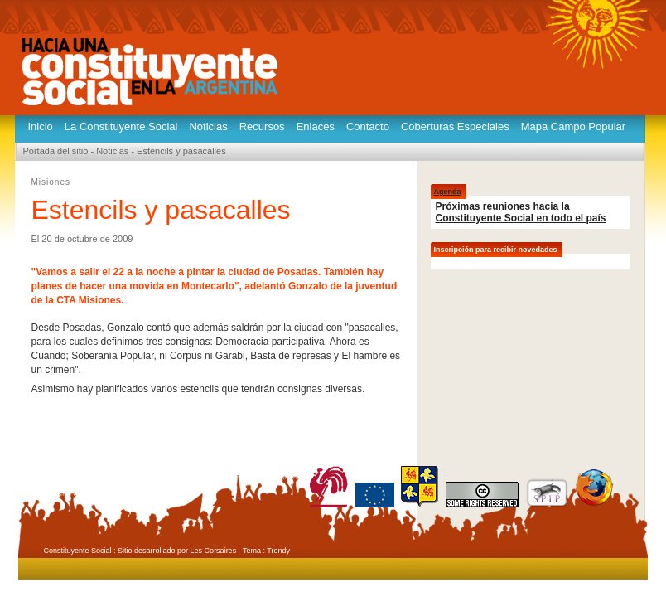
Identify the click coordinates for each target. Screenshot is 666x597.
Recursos (262, 126)
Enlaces (316, 126)
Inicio (40, 126)
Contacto (367, 126)
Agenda (447, 191)
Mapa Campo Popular (573, 126)
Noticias (208, 126)
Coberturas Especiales (455, 126)
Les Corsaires (214, 550)
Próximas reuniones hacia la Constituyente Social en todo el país (521, 212)
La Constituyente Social (121, 126)
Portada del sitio (56, 151)
